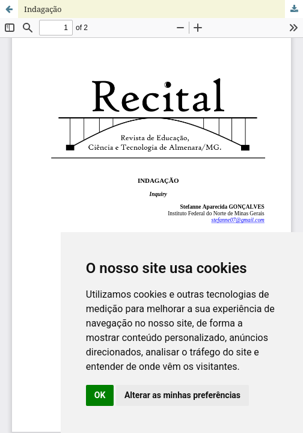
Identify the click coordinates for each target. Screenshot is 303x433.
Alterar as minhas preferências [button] (182, 395)
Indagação (43, 9)
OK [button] (100, 395)
